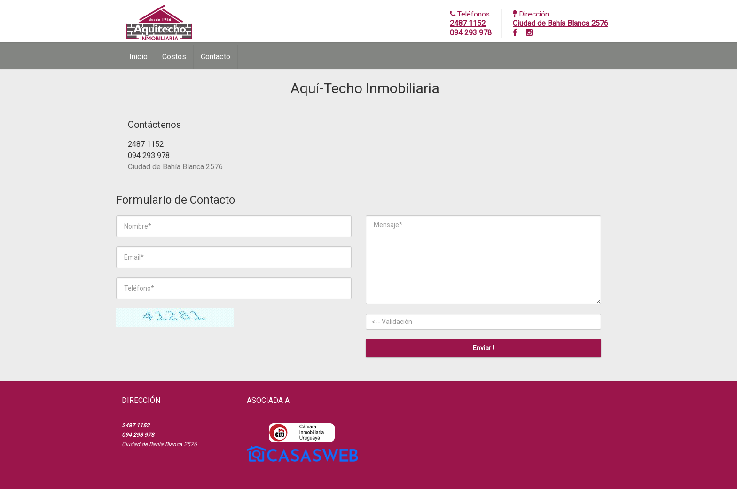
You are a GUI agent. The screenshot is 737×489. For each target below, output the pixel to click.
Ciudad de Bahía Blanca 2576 (560, 23)
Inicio (138, 56)
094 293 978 (471, 32)
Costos (174, 56)
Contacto (215, 56)
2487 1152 (468, 23)
